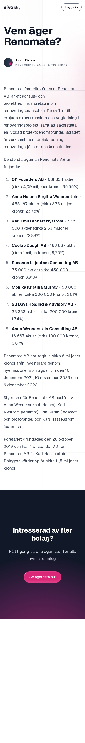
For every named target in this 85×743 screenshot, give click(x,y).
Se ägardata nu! (42, 577)
